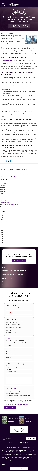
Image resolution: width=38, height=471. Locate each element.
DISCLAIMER (14, 464)
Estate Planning (4, 191)
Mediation (3, 199)
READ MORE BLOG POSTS (11, 283)
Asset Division (4, 184)
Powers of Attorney (5, 202)
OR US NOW (31, 439)
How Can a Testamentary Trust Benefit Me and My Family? (14, 169)
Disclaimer (19, 404)
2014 (2, 238)
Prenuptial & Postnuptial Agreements (9, 204)
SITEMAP (34, 464)
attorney (33, 51)
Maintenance (4, 197)
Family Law (3, 193)
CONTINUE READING (19, 260)
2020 (2, 226)
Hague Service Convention (8, 60)
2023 (2, 220)
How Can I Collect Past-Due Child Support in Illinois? (12, 175)
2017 (2, 232)
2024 (2, 218)
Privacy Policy (25, 404)
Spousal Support (5, 206)
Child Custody (4, 185)
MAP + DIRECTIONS (13, 423)
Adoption (3, 182)
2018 (2, 230)
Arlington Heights (16, 449)
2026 (2, 213)
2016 (2, 234)
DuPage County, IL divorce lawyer (13, 151)
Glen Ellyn (4, 453)
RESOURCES (28, 464)
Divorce (12, 33)
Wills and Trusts (4, 208)
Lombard (11, 449)
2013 (2, 241)
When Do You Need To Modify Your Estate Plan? (11, 171)
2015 (2, 236)
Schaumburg (4, 457)
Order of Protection (5, 200)
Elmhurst (28, 452)
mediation (25, 447)
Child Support (4, 187)
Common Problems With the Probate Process (11, 176)
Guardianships (4, 195)
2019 (2, 228)
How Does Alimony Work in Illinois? (8, 173)
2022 (2, 222)
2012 (2, 243)
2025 (2, 216)
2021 (2, 224)
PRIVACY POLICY (21, 464)
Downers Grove (15, 452)
